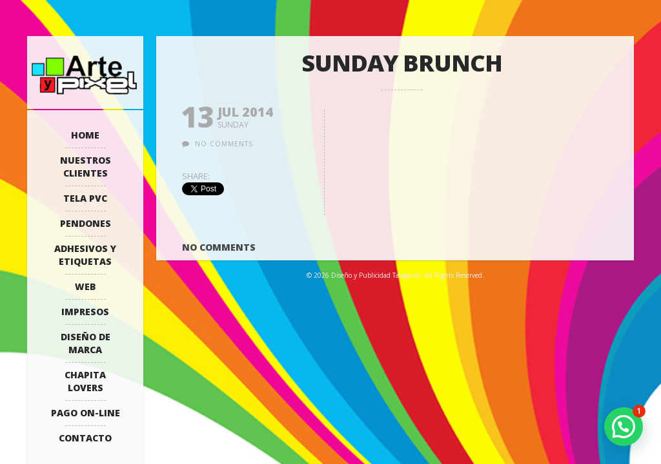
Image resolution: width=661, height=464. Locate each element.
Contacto (85, 438)
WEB (85, 286)
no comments (224, 143)
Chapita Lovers (85, 381)
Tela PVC (85, 198)
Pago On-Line (85, 413)
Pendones (85, 223)
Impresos (85, 311)
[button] (623, 426)
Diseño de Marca (85, 343)
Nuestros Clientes (85, 166)
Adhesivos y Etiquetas (85, 254)
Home (85, 135)
